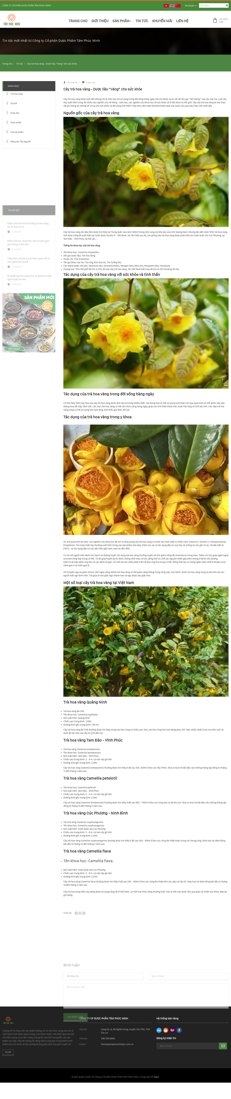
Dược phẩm (15, 122)
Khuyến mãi (162, 21)
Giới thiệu (99, 21)
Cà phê (13, 103)
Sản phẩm (122, 21)
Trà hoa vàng (16, 94)
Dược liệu (14, 113)
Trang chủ (78, 21)
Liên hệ (182, 21)
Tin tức (19, 63)
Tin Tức (142, 21)
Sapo (156, 1077)
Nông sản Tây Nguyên (20, 141)
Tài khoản (191, 5)
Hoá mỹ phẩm (16, 132)
